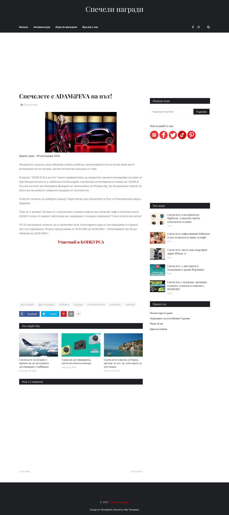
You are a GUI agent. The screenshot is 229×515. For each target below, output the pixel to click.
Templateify (107, 509)
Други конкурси (46, 304)
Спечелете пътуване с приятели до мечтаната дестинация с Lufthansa (34, 363)
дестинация (27, 304)
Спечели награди (114, 9)
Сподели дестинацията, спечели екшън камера (76, 361)
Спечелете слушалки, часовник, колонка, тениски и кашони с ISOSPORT (187, 285)
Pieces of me (156, 323)
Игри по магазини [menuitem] (66, 26)
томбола (130, 304)
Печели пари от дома (161, 313)
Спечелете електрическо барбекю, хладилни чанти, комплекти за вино (183, 218)
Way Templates (131, 509)
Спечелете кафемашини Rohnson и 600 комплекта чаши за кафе (188, 235)
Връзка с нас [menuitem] (90, 26)
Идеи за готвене (158, 329)
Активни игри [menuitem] (41, 26)
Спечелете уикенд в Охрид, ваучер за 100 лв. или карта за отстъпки (123, 363)
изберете (64, 304)
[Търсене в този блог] (172, 112)
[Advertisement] (81, 67)
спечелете (115, 304)
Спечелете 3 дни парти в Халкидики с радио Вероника (185, 267)
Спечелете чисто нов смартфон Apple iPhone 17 (187, 251)
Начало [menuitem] (23, 26)
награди (78, 304)
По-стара (136, 471)
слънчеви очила (96, 304)
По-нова (25, 471)
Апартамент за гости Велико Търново (170, 318)
